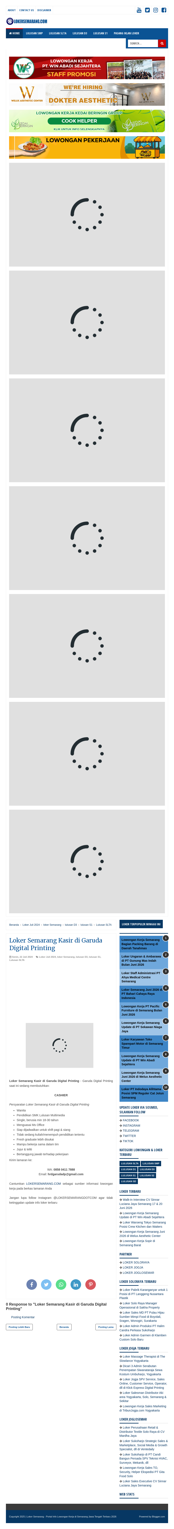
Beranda (64, 1327)
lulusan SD (128, 1181)
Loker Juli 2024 (47, 957)
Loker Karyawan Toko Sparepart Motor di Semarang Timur (142, 1043)
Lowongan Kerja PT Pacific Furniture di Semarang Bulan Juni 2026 (142, 1010)
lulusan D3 (82, 957)
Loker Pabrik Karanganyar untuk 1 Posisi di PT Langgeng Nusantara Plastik (144, 1294)
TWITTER (129, 1136)
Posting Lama (105, 1327)
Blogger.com (158, 1516)
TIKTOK (128, 1141)
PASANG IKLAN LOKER (126, 33)
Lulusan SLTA (16, 960)
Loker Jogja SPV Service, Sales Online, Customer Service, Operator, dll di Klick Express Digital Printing (143, 1383)
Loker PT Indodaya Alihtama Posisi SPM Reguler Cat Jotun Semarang (143, 1093)
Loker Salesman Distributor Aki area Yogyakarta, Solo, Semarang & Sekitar (143, 1397)
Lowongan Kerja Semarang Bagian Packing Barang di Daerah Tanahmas (141, 944)
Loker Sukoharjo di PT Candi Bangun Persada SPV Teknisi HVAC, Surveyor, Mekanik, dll (144, 1458)
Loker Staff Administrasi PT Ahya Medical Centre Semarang (141, 977)
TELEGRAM (131, 1130)
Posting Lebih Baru (19, 1327)
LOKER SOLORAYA (136, 1262)
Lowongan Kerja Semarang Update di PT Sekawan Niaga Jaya (142, 1027)
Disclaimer (44, 10)
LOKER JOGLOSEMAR (138, 1272)
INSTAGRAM (131, 1125)
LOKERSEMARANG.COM (43, 1183)
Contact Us (26, 10)
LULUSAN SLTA (57, 33)
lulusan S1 (95, 957)
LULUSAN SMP (34, 33)
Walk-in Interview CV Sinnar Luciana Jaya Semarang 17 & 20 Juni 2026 (141, 1204)
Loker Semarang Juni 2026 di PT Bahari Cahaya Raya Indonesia (142, 994)
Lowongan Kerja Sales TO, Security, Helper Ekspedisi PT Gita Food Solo (142, 1472)
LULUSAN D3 (80, 33)
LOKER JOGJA (133, 1267)
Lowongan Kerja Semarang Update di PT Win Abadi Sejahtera (141, 1060)
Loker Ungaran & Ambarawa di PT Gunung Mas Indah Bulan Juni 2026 (141, 960)
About (12, 10)
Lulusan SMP (151, 1163)
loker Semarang (66, 957)
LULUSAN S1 (100, 33)
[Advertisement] (61, 993)
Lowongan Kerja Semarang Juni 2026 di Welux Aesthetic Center (142, 1077)
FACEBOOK (131, 1120)
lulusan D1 (128, 1169)
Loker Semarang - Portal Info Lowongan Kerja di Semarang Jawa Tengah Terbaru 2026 (72, 1516)
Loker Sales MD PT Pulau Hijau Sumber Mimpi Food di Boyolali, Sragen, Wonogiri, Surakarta (142, 1316)
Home (14, 33)
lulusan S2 (147, 1175)
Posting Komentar (23, 1317)
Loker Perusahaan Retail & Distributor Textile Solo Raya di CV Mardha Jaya (142, 1431)
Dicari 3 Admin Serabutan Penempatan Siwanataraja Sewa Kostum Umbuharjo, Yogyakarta (141, 1370)
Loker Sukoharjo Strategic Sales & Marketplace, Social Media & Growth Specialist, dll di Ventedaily (144, 1445)
